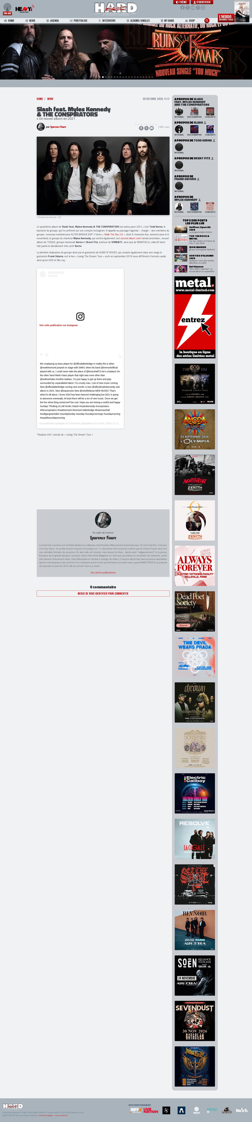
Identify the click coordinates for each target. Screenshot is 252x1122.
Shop (190, 21)
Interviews (106, 21)
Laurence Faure (58, 127)
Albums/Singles (138, 21)
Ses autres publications (103, 572)
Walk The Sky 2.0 (113, 234)
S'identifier (202, 2)
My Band (167, 21)
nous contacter (61, 1115)
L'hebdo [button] (226, 17)
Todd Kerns (74, 423)
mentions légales (45, 1115)
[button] (181, 2)
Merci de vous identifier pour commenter (103, 594)
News (30, 21)
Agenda (52, 21)
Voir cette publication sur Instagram (58, 325)
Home (9, 21)
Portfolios (78, 21)
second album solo (131, 238)
